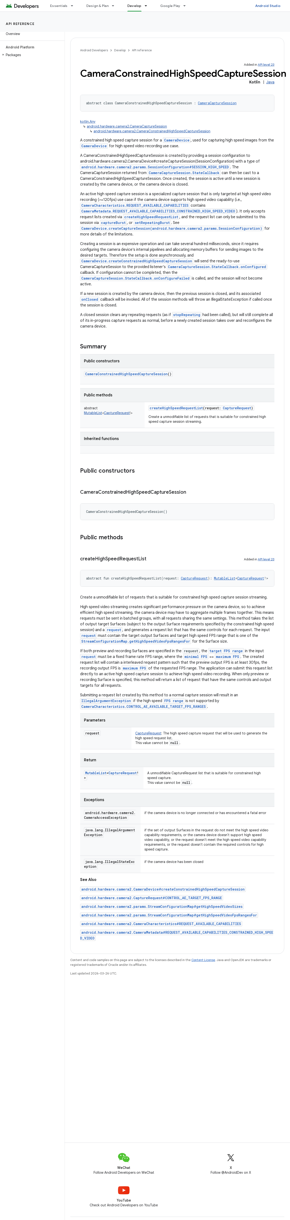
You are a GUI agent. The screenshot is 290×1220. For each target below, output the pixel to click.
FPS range (173, 700)
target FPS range (226, 651)
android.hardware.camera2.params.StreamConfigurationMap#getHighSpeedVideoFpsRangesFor (169, 915)
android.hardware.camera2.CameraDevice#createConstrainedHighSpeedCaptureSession (163, 889)
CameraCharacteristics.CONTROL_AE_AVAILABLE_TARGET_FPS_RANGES (143, 706)
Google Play (170, 6)
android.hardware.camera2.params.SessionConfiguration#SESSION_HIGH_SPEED (155, 167)
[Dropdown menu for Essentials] (74, 6)
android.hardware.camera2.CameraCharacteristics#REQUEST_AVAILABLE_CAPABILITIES (161, 923)
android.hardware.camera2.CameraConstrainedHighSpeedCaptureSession (152, 131)
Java (270, 82)
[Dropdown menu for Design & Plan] (115, 6)
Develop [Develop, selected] (134, 6)
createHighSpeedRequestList (151, 217)
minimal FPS (195, 656)
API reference (20, 24)
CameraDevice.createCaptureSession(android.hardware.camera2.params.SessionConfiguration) (171, 228)
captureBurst (113, 222)
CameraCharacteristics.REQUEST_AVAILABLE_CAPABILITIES (135, 205)
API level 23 (266, 65)
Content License (203, 960)
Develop (120, 50)
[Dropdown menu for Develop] (148, 6)
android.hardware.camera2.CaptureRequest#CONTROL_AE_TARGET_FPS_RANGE (151, 898)
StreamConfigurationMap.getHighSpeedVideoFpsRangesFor (135, 641)
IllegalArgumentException (106, 700)
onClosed (89, 299)
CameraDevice (176, 140)
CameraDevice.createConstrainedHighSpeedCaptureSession (136, 261)
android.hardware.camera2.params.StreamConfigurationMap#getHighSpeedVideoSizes (162, 906)
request (114, 630)
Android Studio (268, 6)
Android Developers (94, 50)
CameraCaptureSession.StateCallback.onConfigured (217, 266)
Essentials (59, 6)
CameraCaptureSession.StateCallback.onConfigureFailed (135, 278)
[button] (31, 55)
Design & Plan (97, 6)
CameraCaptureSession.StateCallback (184, 172)
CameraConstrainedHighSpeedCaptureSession (126, 374)
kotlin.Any (87, 121)
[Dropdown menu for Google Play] (186, 6)
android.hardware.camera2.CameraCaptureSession (127, 126)
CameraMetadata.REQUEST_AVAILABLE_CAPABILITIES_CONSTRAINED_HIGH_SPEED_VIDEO (158, 211)
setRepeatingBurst (152, 222)
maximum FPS (227, 656)
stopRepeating (186, 314)
